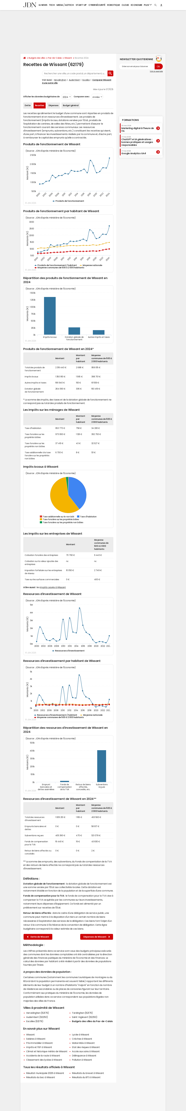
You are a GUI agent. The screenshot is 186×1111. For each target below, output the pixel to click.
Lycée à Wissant (80, 1034)
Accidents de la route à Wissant (43, 1055)
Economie (136, 5)
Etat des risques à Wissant (86, 1047)
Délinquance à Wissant (84, 1055)
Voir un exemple (156, 71)
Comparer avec (81, 97)
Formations (130, 120)
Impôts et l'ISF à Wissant (39, 1047)
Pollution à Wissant (82, 1060)
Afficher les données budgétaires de (41, 97)
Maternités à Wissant (83, 1043)
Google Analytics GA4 (133, 152)
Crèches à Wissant (82, 1039)
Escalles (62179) (34, 1021)
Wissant (68, 58)
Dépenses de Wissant (96, 937)
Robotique (113, 5)
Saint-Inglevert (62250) (84, 1017)
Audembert (74, 80)
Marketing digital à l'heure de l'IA (137, 128)
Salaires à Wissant (35, 1039)
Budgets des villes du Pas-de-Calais (92, 1021)
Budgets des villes (37, 58)
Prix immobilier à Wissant (39, 1043)
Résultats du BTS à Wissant (86, 1077)
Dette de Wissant (38, 937)
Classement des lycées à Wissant (44, 1060)
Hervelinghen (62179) (37, 1013)
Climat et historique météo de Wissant (46, 1051)
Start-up (81, 5)
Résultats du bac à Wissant (40, 1077)
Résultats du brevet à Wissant (88, 1073)
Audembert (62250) (37, 1017)
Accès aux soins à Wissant (86, 1051)
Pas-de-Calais (55, 58)
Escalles (86, 80)
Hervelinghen (60, 80)
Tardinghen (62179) (82, 1013)
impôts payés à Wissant (53, 587)
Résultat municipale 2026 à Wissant (45, 1073)
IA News (43, 5)
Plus (148, 5)
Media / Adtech (65, 5)
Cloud (125, 5)
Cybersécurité (96, 5)
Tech (52, 5)
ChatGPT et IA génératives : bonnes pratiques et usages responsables (137, 141)
